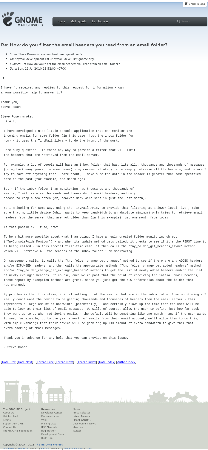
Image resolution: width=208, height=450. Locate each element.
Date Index (106, 362)
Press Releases (81, 412)
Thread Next (64, 362)
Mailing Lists (78, 21)
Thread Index (87, 362)
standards (23, 448)
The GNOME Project (17, 409)
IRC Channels (49, 427)
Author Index (126, 362)
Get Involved (10, 416)
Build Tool (47, 438)
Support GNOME (13, 423)
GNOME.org (196, 4)
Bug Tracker (48, 430)
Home (61, 21)
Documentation (50, 416)
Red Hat (45, 448)
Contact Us (9, 427)
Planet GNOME (81, 420)
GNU (89, 448)
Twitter (76, 430)
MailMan (68, 448)
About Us (8, 412)
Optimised (8, 448)
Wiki (43, 420)
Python (78, 448)
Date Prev (9, 362)
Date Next (25, 362)
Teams (7, 420)
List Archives (100, 21)
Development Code (52, 434)
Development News (84, 423)
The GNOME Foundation (18, 430)
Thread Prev (45, 362)
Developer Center (51, 412)
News (76, 409)
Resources (48, 409)
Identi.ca (77, 427)
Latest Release (81, 416)
